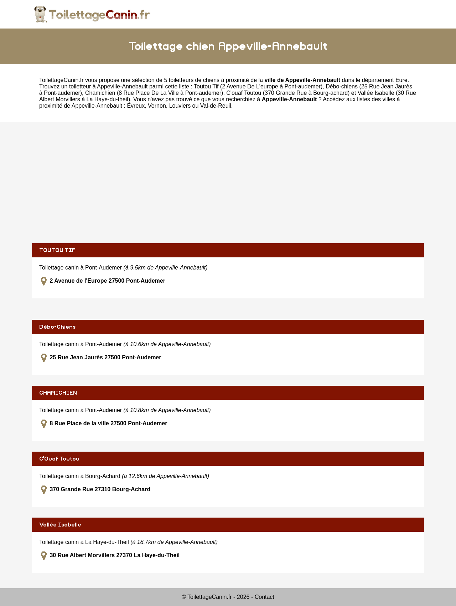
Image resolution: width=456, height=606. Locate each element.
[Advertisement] (228, 182)
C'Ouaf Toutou (59, 459)
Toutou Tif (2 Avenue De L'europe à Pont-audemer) (258, 86)
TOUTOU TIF (57, 250)
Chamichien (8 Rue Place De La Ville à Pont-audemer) (154, 93)
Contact (264, 597)
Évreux (136, 106)
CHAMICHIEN (58, 393)
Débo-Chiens (57, 327)
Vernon (157, 106)
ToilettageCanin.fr (61, 80)
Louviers (180, 106)
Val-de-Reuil (215, 106)
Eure (401, 80)
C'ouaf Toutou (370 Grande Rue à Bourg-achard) (287, 93)
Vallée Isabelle (60, 525)
